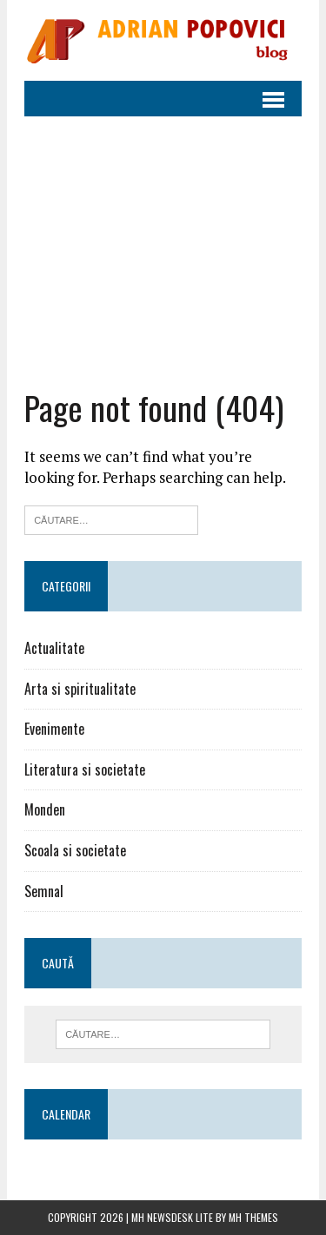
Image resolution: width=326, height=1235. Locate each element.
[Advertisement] (163, 251)
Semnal (43, 891)
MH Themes (253, 1217)
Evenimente (54, 728)
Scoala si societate (75, 850)
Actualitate (54, 647)
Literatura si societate (84, 769)
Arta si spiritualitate (80, 688)
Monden (44, 809)
